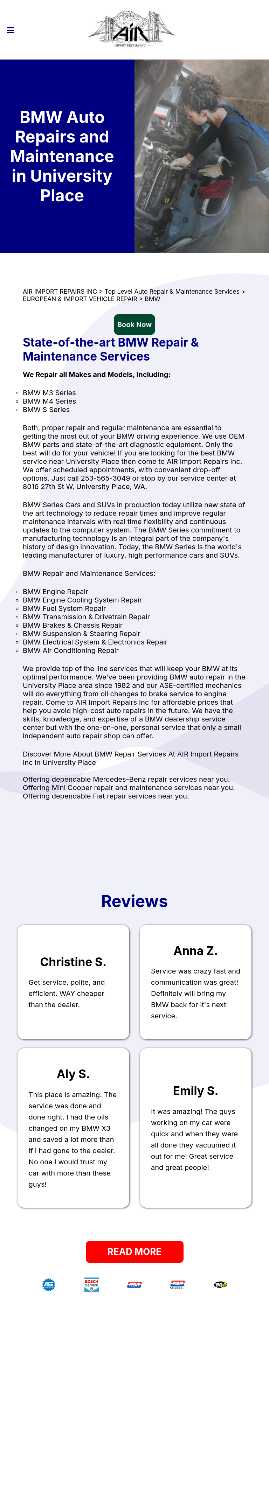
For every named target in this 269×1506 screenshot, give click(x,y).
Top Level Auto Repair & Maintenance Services (171, 291)
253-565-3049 (105, 478)
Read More (134, 1251)
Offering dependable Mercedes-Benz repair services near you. (126, 779)
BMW (152, 298)
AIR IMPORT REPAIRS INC (60, 291)
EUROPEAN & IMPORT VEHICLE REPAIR (80, 298)
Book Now (134, 324)
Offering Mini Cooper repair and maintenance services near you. (129, 787)
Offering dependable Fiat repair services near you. (106, 796)
